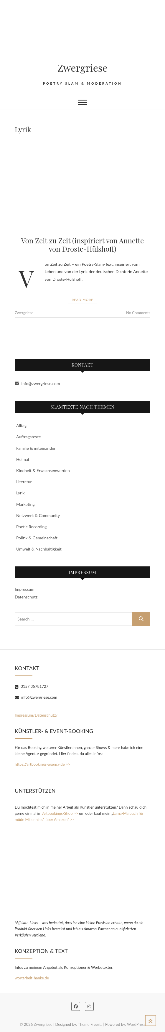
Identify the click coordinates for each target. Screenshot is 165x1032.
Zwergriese (82, 67)
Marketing (25, 504)
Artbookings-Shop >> (60, 813)
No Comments (138, 312)
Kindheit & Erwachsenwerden (43, 470)
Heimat (22, 459)
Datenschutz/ (46, 715)
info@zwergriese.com (37, 383)
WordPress (136, 1024)
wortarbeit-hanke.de (32, 978)
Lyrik (20, 492)
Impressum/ (25, 715)
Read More (82, 300)
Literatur (24, 481)
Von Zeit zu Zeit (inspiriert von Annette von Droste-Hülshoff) (82, 245)
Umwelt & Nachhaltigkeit (39, 548)
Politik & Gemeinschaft (36, 537)
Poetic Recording (31, 526)
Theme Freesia (90, 1024)
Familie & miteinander (35, 448)
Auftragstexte (28, 436)
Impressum (24, 589)
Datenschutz (26, 596)
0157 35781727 (31, 686)
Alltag (21, 425)
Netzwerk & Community (38, 515)
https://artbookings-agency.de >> (42, 764)
